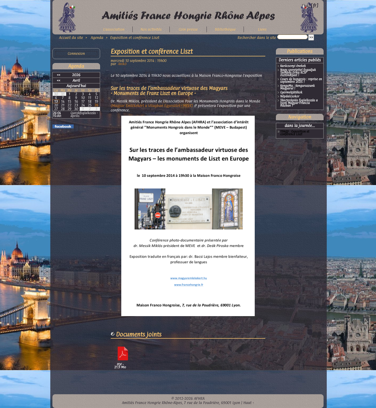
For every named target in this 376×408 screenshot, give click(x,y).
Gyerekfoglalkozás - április (84, 114)
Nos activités (151, 29)
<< (58, 75)
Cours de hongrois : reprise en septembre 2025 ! (301, 81)
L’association (114, 29)
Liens (262, 29)
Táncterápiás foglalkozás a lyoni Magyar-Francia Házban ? (299, 103)
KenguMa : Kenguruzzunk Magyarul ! (297, 87)
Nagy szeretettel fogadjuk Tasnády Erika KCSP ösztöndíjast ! (298, 73)
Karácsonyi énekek (293, 66)
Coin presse (188, 29)
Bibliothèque (225, 29)
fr (314, 5)
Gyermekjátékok (291, 92)
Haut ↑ (248, 402)
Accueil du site (71, 37)
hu (306, 5)
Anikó (122, 64)
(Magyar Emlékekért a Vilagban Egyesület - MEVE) (152, 105)
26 (97, 105)
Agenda (98, 37)
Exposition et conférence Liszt (134, 37)
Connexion (76, 53)
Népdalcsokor (289, 96)
